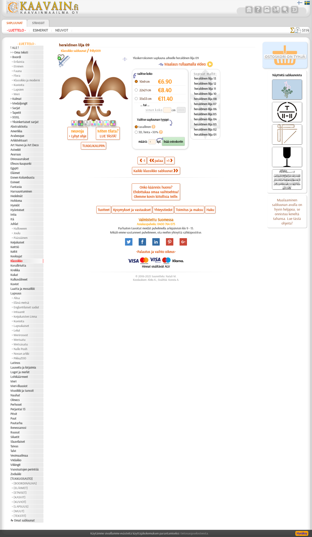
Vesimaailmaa (19, 455)
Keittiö (14, 247)
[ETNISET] (20, 492)
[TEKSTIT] (20, 516)
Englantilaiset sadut (26, 307)
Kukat (14, 275)
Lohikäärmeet (19, 377)
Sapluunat (14, 23)
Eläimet (15, 173)
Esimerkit (40, 30)
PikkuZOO (20, 358)
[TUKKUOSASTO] (21, 479)
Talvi (13, 451)
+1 (169, 160)
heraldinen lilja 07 (205, 104)
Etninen (18, 66)
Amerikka (16, 131)
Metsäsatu (21, 344)
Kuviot (14, 284)
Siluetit (14, 437)
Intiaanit (19, 312)
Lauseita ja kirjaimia (23, 367)
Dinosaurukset (19, 159)
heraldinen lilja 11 (205, 88)
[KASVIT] (19, 497)
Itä (12, 219)
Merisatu (19, 340)
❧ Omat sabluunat (22, 520)
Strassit (38, 23)
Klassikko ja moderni (27, 80)
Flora (17, 75)
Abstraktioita (19, 126)
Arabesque (17, 136)
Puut (13, 418)
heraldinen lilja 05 (205, 114)
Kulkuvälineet (19, 279)
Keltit (13, 252)
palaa (156, 160)
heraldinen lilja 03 (205, 124)
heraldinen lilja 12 (205, 83)
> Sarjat (15, 108)
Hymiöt (15, 205)
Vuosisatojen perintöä (24, 469)
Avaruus (15, 154)
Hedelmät (16, 196)
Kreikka (15, 270)
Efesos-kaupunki (20, 163)
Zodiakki (15, 474)
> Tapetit (15, 113)
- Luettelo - (16, 30)
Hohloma (16, 201)
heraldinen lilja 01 (205, 134)
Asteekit (15, 150)
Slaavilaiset (17, 441)
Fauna (18, 71)
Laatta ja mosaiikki (22, 289)
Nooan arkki (21, 353)
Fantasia (16, 187)
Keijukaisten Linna (25, 316)
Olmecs (15, 400)
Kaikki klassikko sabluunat (155, 170)
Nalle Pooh (20, 349)
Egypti (14, 168)
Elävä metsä (21, 302)
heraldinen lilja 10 (205, 94)
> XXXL (14, 117)
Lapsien (19, 89)
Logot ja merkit (20, 372)
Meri (17, 94)
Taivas (14, 446)
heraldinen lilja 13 (205, 78)
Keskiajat (16, 256)
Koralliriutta (18, 265)
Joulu (17, 233)
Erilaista (19, 62)
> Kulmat (15, 99)
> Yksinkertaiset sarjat (24, 122)
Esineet (15, 182)
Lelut (17, 330)
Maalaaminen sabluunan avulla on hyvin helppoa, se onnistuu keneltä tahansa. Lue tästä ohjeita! (287, 211)
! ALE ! (14, 48)
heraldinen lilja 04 (205, 119)
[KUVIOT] (20, 502)
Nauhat (15, 395)
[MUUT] (19, 511)
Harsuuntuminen (21, 191)
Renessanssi (18, 428)
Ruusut (15, 432)
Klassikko (16, 261)
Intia (13, 214)
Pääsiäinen (21, 238)
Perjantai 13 (17, 409)
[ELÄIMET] (21, 488)
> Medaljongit (19, 103)
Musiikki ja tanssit (22, 391)
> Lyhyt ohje (77, 136)
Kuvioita (19, 85)
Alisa (17, 298)
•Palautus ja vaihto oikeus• (156, 251)
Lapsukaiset (21, 326)
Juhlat (14, 224)
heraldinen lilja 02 (205, 129)
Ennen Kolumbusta (22, 177)
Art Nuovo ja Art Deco (24, 145)
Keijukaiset (17, 242)
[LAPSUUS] (21, 506)
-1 (142, 160)
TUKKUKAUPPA (93, 145)
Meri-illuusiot (19, 386)
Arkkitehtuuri (18, 140)
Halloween (20, 228)
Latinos (15, 363)
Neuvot (61, 30)
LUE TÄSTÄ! (108, 136)
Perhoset (16, 404)
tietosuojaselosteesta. (194, 533)
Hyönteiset (17, 210)
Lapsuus (15, 293)
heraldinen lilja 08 (205, 99)
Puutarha (16, 423)
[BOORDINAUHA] (25, 483)
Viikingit (15, 465)
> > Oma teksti (19, 52)
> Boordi (15, 57)
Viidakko (15, 460)
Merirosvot (21, 335)
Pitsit (13, 414)
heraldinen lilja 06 (205, 109)
